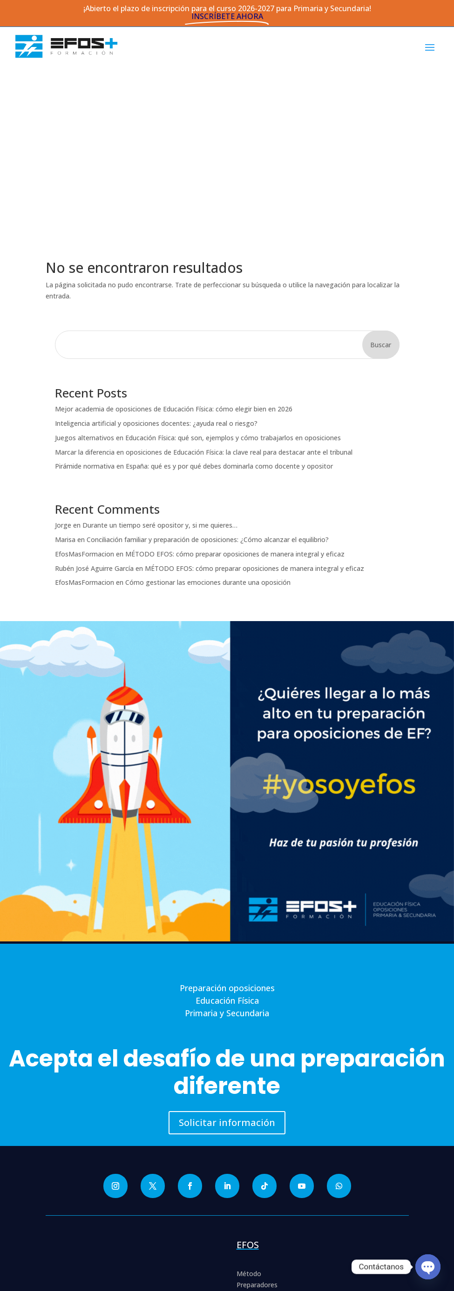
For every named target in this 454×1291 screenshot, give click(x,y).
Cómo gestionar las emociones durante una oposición (208, 415)
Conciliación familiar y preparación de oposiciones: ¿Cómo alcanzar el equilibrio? (208, 372)
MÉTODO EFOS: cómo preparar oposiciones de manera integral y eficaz (235, 386)
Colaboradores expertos (274, 1128)
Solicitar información (227, 955)
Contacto (251, 1161)
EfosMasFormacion (84, 386)
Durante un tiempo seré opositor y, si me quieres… (159, 357)
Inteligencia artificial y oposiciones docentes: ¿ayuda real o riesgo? (156, 256)
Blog (244, 1139)
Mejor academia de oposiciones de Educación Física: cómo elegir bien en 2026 (173, 241)
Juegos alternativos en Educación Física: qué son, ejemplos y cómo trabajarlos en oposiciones (198, 270)
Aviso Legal (74, 1235)
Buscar (380, 177)
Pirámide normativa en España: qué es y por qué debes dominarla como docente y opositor (194, 299)
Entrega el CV (257, 1150)
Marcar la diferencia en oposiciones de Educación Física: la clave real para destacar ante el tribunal (203, 284)
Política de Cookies (86, 1223)
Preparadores (257, 1117)
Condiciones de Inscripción (97, 1246)
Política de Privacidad (89, 1212)
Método (249, 1106)
